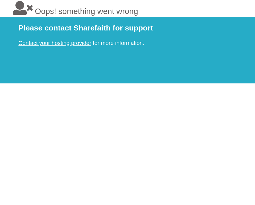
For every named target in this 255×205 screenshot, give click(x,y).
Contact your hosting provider (54, 43)
